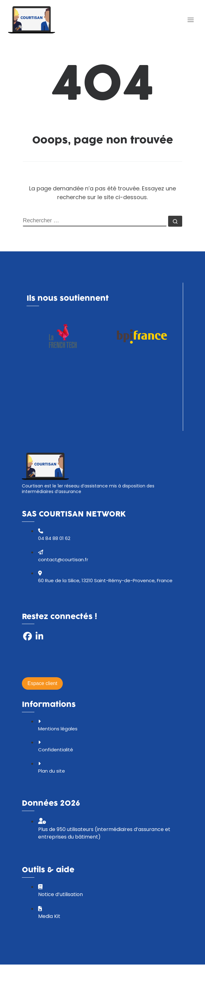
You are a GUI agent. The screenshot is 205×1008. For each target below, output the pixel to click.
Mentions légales (58, 728)
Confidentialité (55, 749)
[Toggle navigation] (190, 19)
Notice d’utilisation (60, 894)
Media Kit (49, 916)
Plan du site (51, 771)
